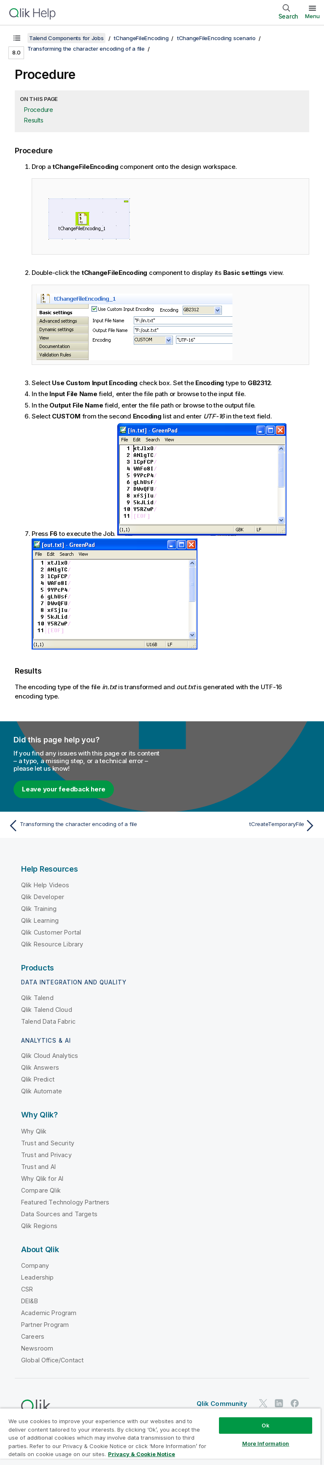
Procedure (38, 109)
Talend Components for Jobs (66, 38)
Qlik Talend (37, 997)
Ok (265, 1425)
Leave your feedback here (63, 789)
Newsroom (37, 1348)
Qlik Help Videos (45, 885)
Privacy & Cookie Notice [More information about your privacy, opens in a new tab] (141, 1454)
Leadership (37, 1277)
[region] (160, 1436)
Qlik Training (39, 908)
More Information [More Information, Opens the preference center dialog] (265, 1443)
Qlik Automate (41, 1091)
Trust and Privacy (46, 1154)
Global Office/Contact (52, 1360)
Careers (32, 1336)
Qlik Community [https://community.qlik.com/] (222, 1404)
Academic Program (49, 1312)
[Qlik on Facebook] (295, 1403)
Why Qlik (33, 1131)
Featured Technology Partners (65, 1202)
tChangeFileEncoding (141, 38)
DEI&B (29, 1301)
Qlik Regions (39, 1225)
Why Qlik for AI (42, 1178)
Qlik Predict (37, 1079)
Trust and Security (47, 1143)
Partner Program (45, 1324)
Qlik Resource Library (52, 944)
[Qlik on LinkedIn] (279, 1403)
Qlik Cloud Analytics (49, 1055)
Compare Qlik (41, 1190)
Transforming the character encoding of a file (86, 48)
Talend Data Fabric (48, 1021)
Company (35, 1265)
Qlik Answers (40, 1067)
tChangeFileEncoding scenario (216, 38)
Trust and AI (38, 1166)
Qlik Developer (42, 896)
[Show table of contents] (17, 38)
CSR (27, 1289)
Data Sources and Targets (59, 1214)
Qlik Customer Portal (51, 932)
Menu (312, 16)
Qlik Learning (40, 920)
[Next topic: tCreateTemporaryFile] (241, 825)
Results (33, 120)
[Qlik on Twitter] (263, 1403)
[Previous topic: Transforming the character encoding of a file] (82, 825)
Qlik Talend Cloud (46, 1009)
